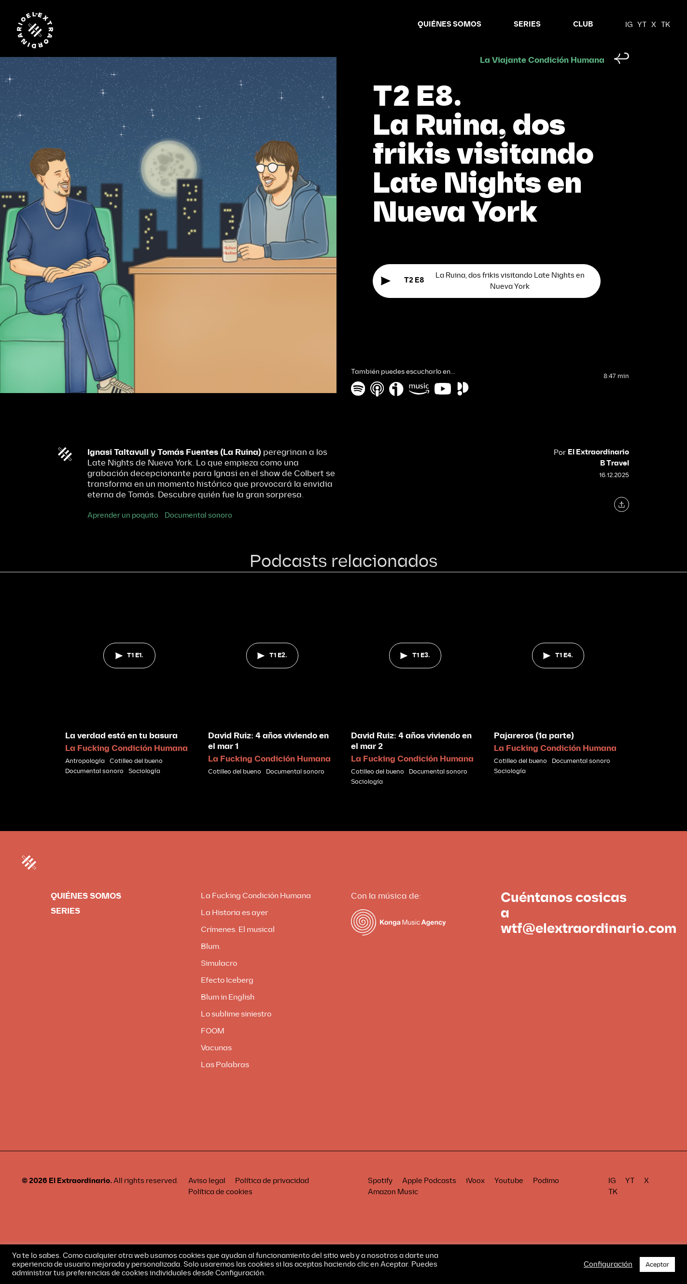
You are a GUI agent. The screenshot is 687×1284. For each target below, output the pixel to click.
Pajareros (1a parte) (534, 754)
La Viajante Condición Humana (542, 78)
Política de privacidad (272, 1199)
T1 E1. (129, 673)
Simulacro (219, 981)
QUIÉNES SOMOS (449, 24)
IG (628, 24)
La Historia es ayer (234, 930)
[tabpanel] (129, 702)
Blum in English (227, 1015)
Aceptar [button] (657, 1264)
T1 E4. (558, 673)
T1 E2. (272, 673)
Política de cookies (220, 1210)
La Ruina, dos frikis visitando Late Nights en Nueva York (482, 300)
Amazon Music (393, 1210)
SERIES (527, 24)
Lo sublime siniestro (236, 1032)
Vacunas (216, 1066)
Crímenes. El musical (238, 947)
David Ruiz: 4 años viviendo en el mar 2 (411, 759)
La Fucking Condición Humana (126, 767)
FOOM (212, 1049)
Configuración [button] (608, 1264)
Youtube (508, 1199)
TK (665, 24)
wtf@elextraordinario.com (588, 947)
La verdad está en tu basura (121, 754)
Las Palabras (225, 1082)
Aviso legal (206, 1199)
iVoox (475, 1199)
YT (641, 24)
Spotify (380, 1199)
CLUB (583, 24)
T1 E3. (415, 673)
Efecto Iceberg (227, 998)
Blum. (211, 964)
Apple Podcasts (429, 1199)
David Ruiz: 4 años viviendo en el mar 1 (268, 759)
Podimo (546, 1199)
